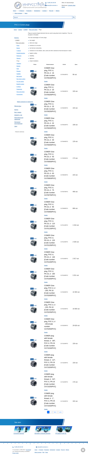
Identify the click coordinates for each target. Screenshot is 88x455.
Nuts (18, 68)
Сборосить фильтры (19, 131)
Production (29, 10)
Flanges (19, 71)
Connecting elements (19, 433)
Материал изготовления (18, 122)
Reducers (19, 55)
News (26, 13)
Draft (35, 71)
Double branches (21, 53)
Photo (32, 71)
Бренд (16, 109)
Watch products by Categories (25, 101)
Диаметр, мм (18, 115)
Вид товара (17, 112)
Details (46, 81)
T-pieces (19, 50)
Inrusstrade (28, 449)
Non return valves (21, 79)
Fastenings (19, 89)
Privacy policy (15, 453)
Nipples (18, 66)
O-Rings (19, 86)
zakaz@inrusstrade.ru (52, 5)
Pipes (18, 45)
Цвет (15, 126)
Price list (51, 10)
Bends (18, 48)
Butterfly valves (20, 84)
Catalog (20, 29)
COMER (25, 29)
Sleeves (19, 58)
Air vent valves (20, 81)
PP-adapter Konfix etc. (61, 433)
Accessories (20, 94)
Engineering (37, 10)
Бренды (16, 37)
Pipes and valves (33, 29)
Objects (57, 10)
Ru (38, 2)
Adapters (19, 63)
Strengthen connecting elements (42, 433)
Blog (44, 452)
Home (14, 10)
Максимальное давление (18, 118)
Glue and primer (21, 91)
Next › (55, 412)
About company (18, 13)
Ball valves (19, 76)
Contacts (44, 10)
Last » (60, 412)
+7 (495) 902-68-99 (51, 2)
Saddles (19, 73)
